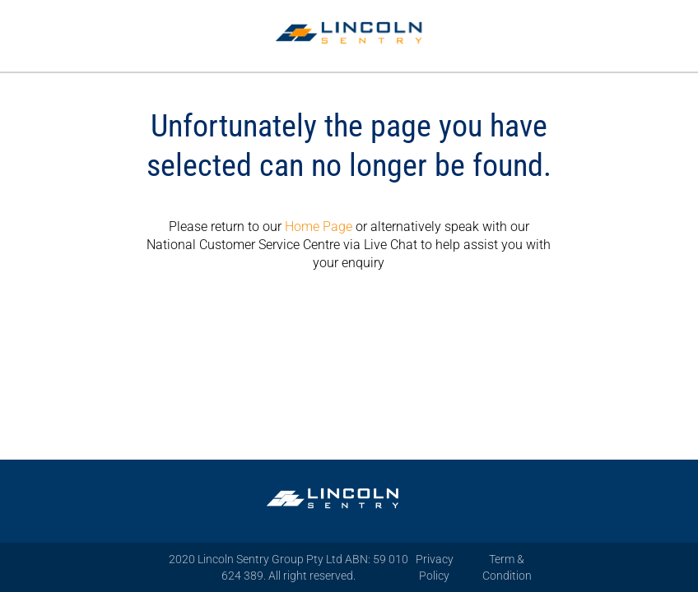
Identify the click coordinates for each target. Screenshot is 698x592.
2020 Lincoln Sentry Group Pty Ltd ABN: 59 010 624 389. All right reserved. (288, 567)
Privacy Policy (435, 567)
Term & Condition (507, 567)
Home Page (318, 226)
